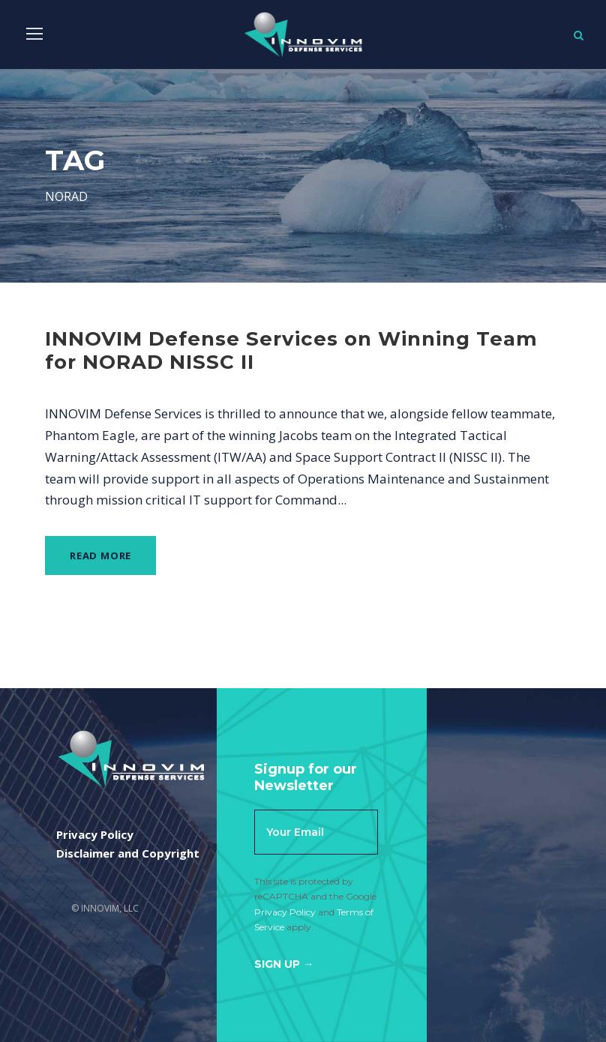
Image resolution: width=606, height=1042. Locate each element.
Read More (100, 555)
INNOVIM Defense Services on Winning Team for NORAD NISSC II (291, 350)
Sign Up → (284, 964)
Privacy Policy (285, 912)
